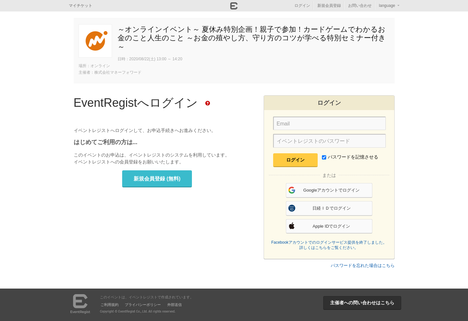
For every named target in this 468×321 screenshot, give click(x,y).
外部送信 (174, 305)
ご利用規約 (110, 305)
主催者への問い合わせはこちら (362, 302)
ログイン (302, 5)
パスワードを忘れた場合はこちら (363, 265)
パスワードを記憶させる (350, 157)
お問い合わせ (360, 5)
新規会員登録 (329, 5)
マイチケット (80, 5)
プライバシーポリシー (143, 305)
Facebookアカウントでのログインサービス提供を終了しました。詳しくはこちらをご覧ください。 (329, 245)
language (387, 5)
